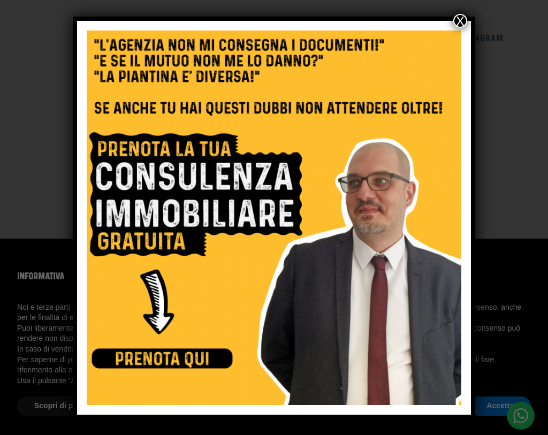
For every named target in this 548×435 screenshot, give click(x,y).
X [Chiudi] (460, 21)
